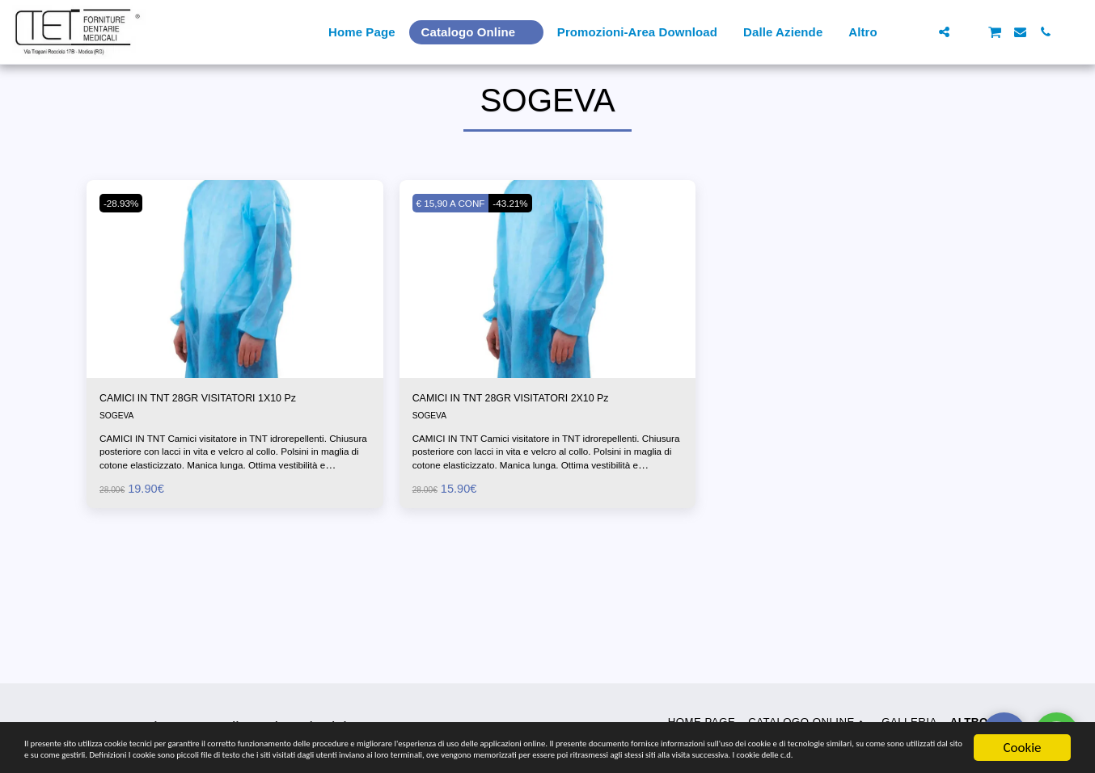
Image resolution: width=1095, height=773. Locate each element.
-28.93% (126, 241)
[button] (919, 32)
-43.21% (529, 241)
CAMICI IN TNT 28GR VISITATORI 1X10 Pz (230, 438)
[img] (235, 316)
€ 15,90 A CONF (458, 241)
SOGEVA (118, 458)
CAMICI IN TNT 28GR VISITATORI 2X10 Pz (543, 438)
